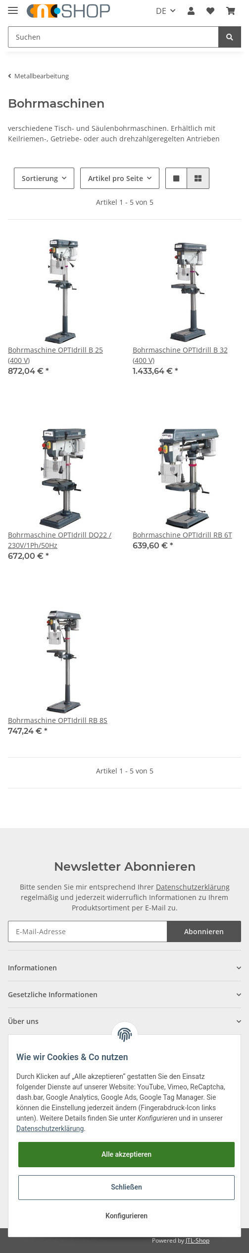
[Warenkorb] (230, 11)
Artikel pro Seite (115, 178)
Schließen (126, 1187)
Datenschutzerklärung (193, 887)
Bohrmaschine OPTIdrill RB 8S (57, 720)
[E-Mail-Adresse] (87, 931)
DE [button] (161, 10)
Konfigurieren (126, 1216)
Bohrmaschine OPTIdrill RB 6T (182, 534)
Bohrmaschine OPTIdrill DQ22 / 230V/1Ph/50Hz (59, 540)
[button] (191, 11)
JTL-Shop (197, 1240)
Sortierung (40, 178)
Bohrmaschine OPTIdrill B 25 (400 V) (55, 355)
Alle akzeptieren (126, 1154)
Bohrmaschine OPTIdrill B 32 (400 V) (180, 355)
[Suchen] (113, 37)
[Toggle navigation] (13, 6)
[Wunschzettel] (210, 11)
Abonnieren (204, 931)
